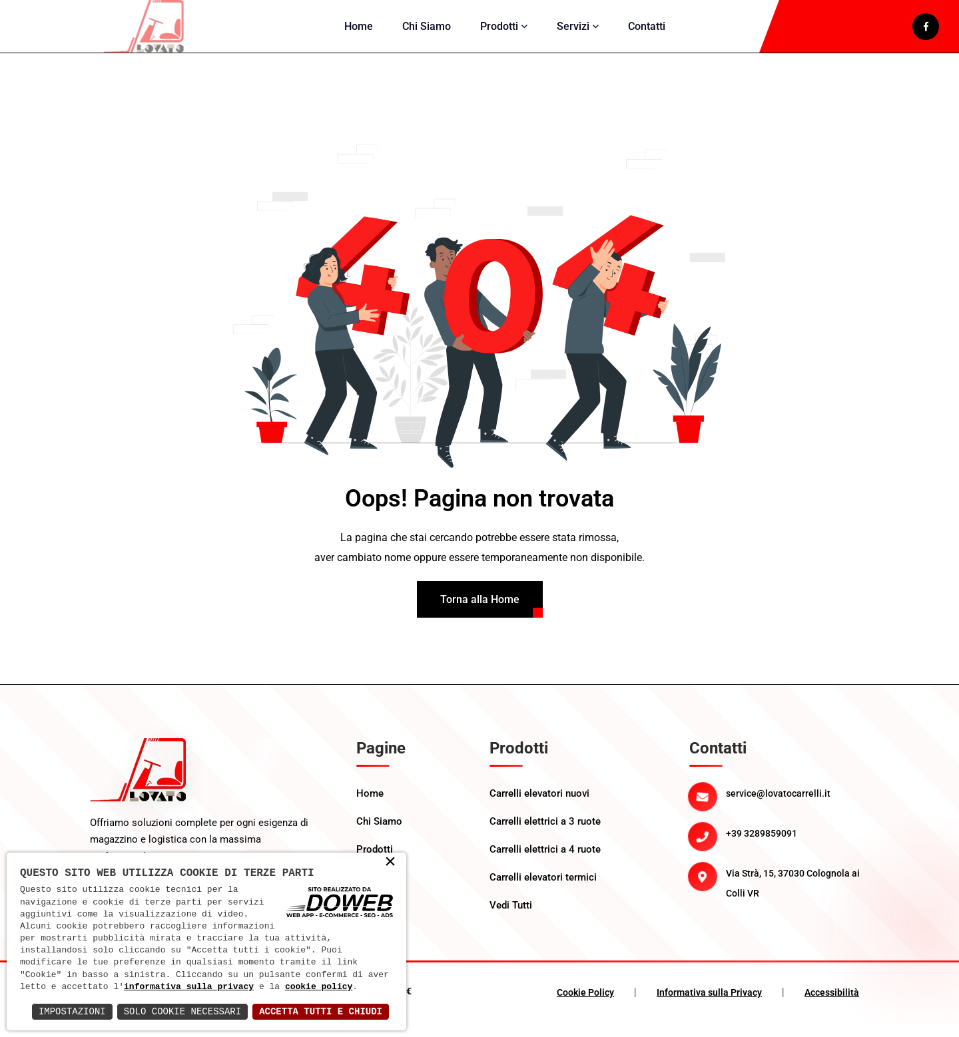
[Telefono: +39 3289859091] (797, 847)
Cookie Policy (585, 1005)
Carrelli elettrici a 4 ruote (545, 862)
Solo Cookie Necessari (182, 1011)
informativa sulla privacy (189, 987)
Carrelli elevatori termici (543, 890)
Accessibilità (831, 1005)
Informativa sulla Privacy (709, 1005)
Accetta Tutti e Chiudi (320, 1011)
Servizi (573, 32)
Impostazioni (72, 1011)
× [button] (390, 863)
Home (358, 32)
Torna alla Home (479, 612)
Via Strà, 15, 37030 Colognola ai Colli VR (793, 896)
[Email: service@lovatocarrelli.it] (797, 807)
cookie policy (318, 987)
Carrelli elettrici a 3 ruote (545, 834)
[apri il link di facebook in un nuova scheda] (925, 32)
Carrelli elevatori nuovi (539, 806)
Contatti (646, 32)
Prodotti (499, 32)
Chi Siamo (426, 32)
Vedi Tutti (510, 918)
